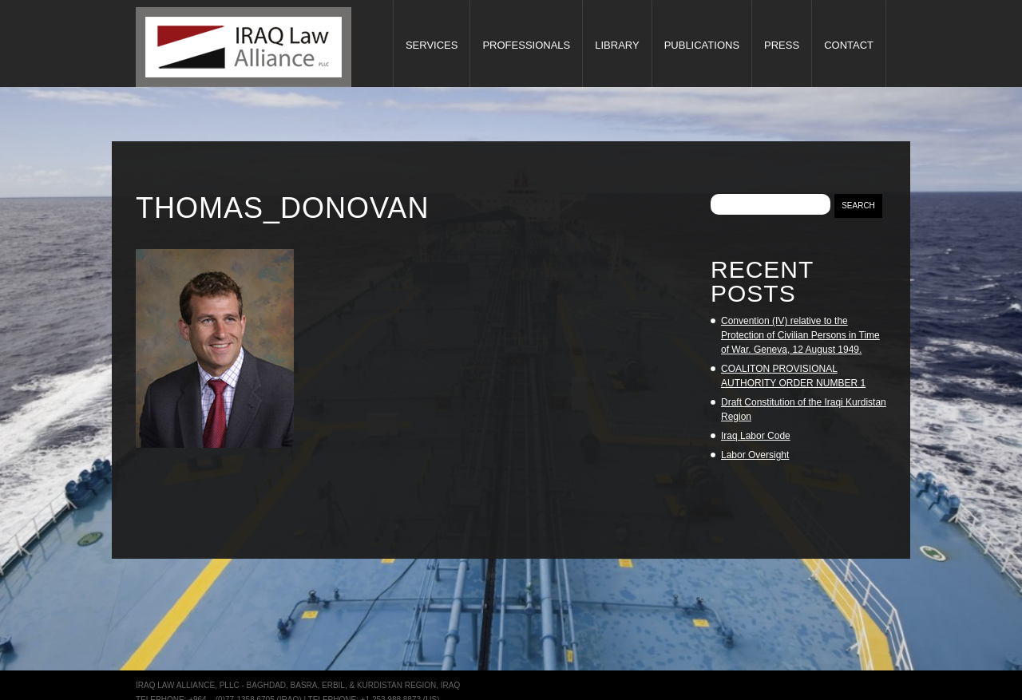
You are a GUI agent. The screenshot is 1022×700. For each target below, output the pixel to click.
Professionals (526, 45)
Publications (701, 45)
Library (617, 45)
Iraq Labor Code (755, 435)
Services (432, 45)
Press (781, 45)
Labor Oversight (755, 455)
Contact (848, 45)
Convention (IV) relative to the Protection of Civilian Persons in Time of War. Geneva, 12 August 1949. (800, 335)
